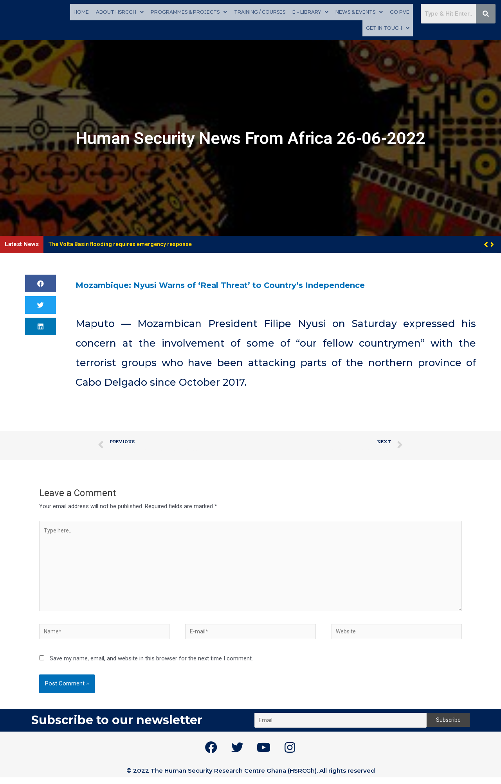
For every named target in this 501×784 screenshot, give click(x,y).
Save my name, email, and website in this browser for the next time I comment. (151, 665)
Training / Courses (259, 11)
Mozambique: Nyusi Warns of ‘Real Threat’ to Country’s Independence (260, 283)
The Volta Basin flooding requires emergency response (125, 242)
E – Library (310, 11)
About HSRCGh (120, 11)
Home (81, 11)
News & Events (359, 11)
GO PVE (399, 11)
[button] (492, 243)
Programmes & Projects (189, 11)
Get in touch (387, 27)
